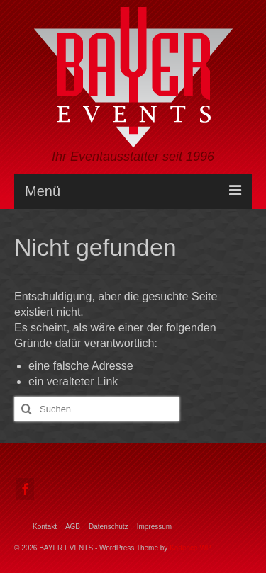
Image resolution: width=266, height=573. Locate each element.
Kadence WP (190, 548)
